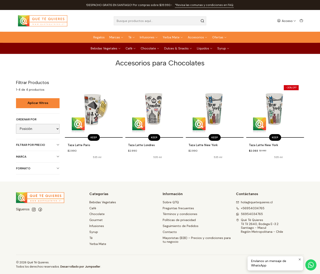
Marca (38, 157)
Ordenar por (26, 119)
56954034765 (249, 214)
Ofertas (219, 37)
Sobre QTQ (171, 202)
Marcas (116, 37)
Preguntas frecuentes (178, 208)
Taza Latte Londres (141, 145)
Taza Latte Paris (79, 145)
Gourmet (96, 220)
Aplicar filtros (38, 103)
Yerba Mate (173, 37)
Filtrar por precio (38, 145)
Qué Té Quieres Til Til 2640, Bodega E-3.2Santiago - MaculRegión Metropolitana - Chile (259, 226)
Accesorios (198, 37)
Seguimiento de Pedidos (180, 226)
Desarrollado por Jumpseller (80, 266)
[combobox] (160, 20)
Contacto (170, 232)
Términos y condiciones (180, 214)
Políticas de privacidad (179, 220)
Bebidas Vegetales (106, 48)
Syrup (223, 48)
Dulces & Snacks (178, 48)
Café (131, 48)
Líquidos (205, 48)
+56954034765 (250, 208)
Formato (38, 168)
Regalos (99, 37)
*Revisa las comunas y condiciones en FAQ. (204, 5)
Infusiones (149, 37)
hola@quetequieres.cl (254, 202)
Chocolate (150, 48)
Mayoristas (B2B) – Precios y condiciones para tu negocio (197, 240)
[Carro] (301, 21)
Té (131, 37)
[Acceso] (286, 21)
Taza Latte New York (203, 145)
